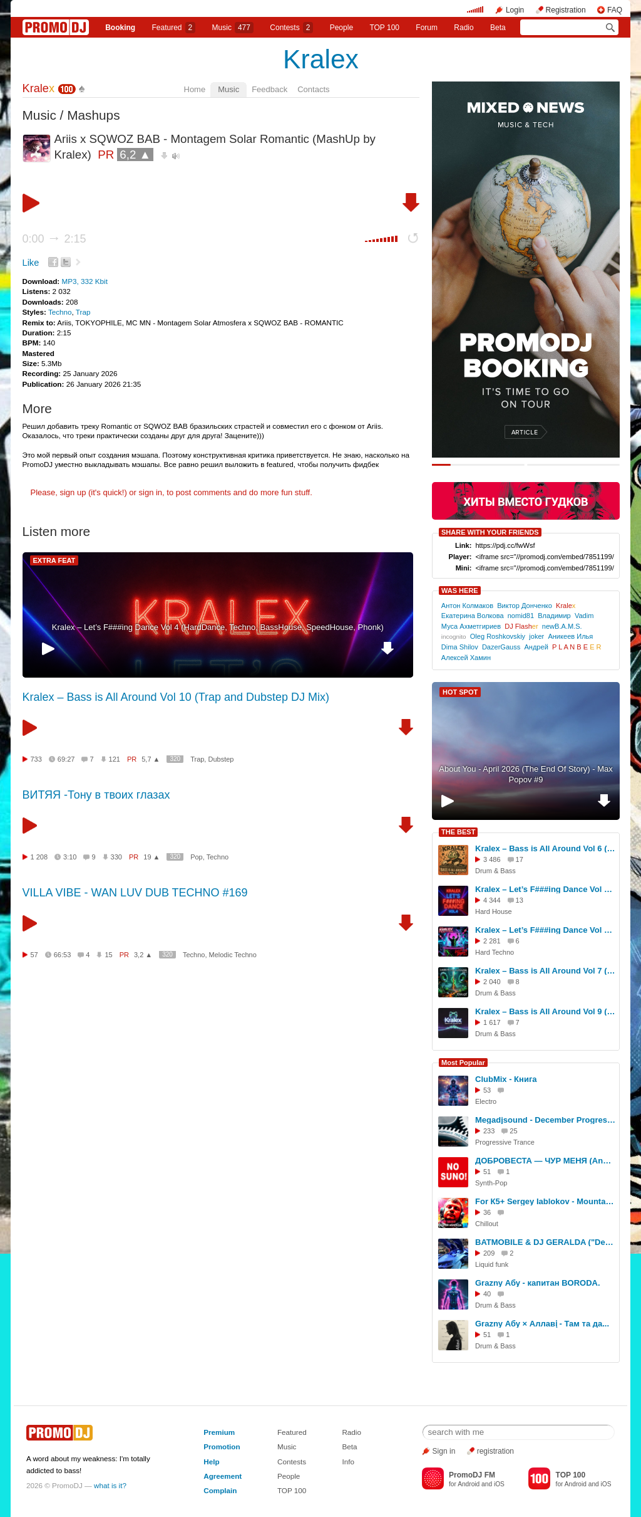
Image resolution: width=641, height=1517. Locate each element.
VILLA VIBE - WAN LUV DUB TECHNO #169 (135, 892)
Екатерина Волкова (472, 615)
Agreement (222, 1476)
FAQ (614, 10)
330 (116, 857)
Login (515, 10)
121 (114, 759)
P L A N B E (577, 647)
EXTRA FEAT (54, 560)
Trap (83, 312)
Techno (60, 312)
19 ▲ (151, 857)
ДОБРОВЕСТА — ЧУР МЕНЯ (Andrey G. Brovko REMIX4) (545, 1161)
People (341, 27)
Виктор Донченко (524, 605)
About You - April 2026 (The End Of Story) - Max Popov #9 (525, 774)
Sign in (444, 1451)
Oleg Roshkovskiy (497, 636)
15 (108, 954)
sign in (151, 492)
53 (487, 1090)
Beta (498, 27)
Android (468, 1484)
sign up (72, 492)
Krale (39, 88)
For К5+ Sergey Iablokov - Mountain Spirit (545, 1201)
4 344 (492, 900)
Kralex (321, 59)
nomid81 (521, 615)
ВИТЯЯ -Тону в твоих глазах (96, 795)
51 (487, 1171)
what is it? (110, 1485)
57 (34, 954)
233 (489, 1131)
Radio (463, 27)
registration (495, 1451)
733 (36, 759)
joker (536, 636)
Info (348, 1461)
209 (489, 1253)
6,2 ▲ (135, 154)
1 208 (39, 857)
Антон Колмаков (467, 605)
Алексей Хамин (466, 657)
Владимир (554, 615)
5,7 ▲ (150, 759)
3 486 (492, 859)
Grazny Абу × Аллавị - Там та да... (542, 1324)
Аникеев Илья (570, 636)
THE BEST (458, 832)
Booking (120, 27)
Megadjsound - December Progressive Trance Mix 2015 (545, 1120)
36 (487, 1212)
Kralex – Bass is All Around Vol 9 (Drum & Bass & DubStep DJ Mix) (545, 1011)
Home (195, 89)
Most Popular (463, 1062)
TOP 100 (384, 27)
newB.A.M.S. (562, 626)
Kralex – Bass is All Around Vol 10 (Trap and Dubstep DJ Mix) (176, 697)
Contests (291, 1461)
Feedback (269, 89)
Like (31, 263)
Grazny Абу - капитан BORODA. (537, 1283)
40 (487, 1294)
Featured (174, 27)
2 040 (492, 981)
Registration (566, 10)
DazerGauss (501, 647)
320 (175, 759)
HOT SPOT (460, 692)
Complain (220, 1490)
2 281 (492, 941)
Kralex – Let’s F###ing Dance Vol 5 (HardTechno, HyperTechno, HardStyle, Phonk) (545, 930)
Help (211, 1461)
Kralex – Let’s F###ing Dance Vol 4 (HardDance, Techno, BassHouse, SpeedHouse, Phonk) (218, 627)
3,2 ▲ (143, 954)
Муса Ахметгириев (471, 626)
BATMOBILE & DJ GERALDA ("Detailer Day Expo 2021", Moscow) (545, 1242)
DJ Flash (521, 626)
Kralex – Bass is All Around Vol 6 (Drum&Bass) (545, 848)
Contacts (313, 89)
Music (233, 27)
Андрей (536, 647)
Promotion (221, 1446)
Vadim (584, 615)
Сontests (291, 27)
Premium (219, 1432)
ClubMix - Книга (506, 1079)
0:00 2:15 (54, 239)
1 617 (492, 1022)
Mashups (93, 115)
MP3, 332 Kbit (84, 281)
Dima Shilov (459, 647)
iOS (499, 1484)
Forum (427, 27)
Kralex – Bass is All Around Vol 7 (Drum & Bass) (545, 971)
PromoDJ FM (472, 1475)
